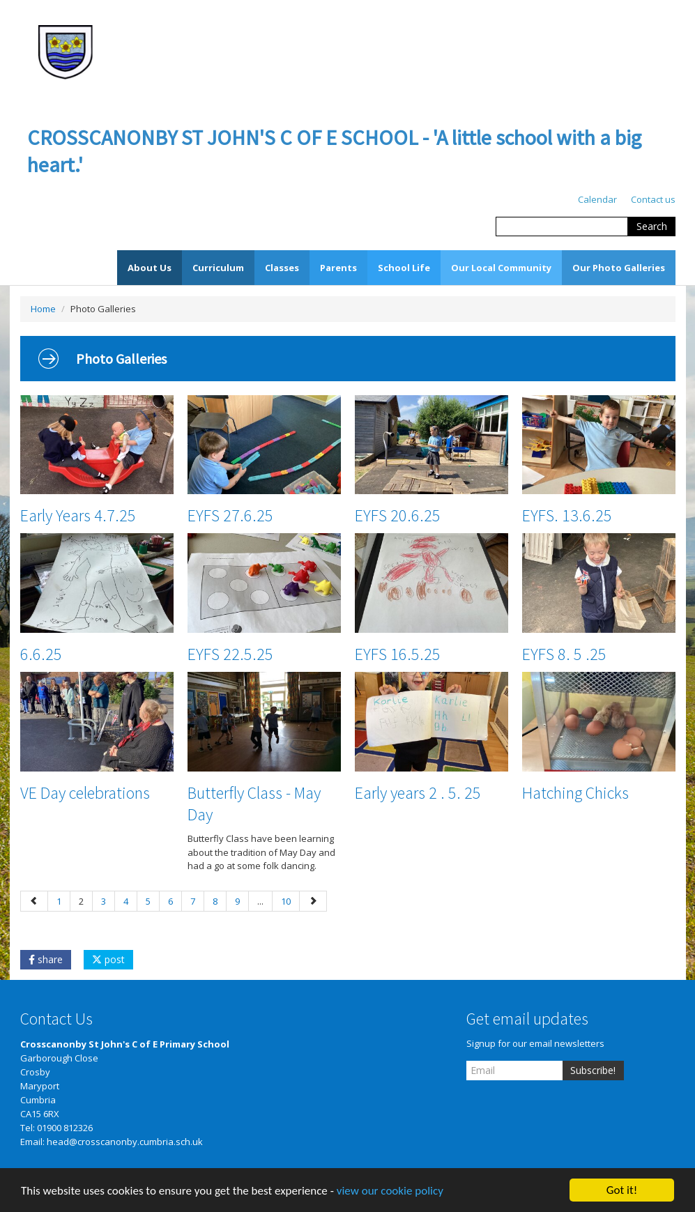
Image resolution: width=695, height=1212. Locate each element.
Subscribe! (593, 1070)
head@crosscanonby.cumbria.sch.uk (125, 1141)
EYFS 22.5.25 (230, 654)
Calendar (597, 199)
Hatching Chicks (575, 793)
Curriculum (218, 267)
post (108, 959)
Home (43, 308)
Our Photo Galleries (618, 267)
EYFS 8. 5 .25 (564, 654)
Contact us (653, 199)
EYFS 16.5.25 (398, 654)
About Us (149, 267)
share (46, 959)
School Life (404, 267)
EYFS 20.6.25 (398, 515)
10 (286, 901)
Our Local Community (501, 267)
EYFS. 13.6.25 (567, 515)
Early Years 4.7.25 (78, 515)
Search (651, 226)
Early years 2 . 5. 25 (418, 793)
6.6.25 (41, 654)
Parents (338, 267)
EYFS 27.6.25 (230, 515)
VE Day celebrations (85, 793)
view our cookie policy (390, 1193)
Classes (282, 267)
